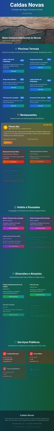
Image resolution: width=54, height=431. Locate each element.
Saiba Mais (13, 71)
